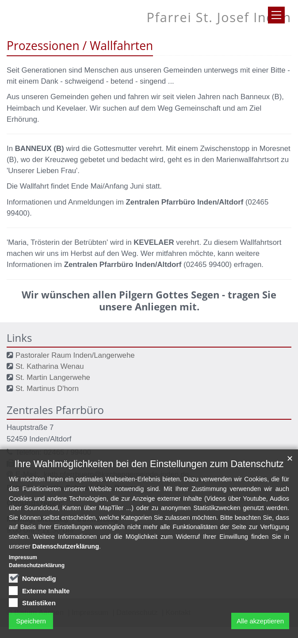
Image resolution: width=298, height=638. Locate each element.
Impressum (23, 572)
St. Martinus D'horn (47, 388)
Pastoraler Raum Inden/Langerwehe (75, 355)
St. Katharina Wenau (49, 366)
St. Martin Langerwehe (52, 377)
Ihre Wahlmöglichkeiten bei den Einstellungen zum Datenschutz (149, 478)
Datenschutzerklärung (65, 561)
